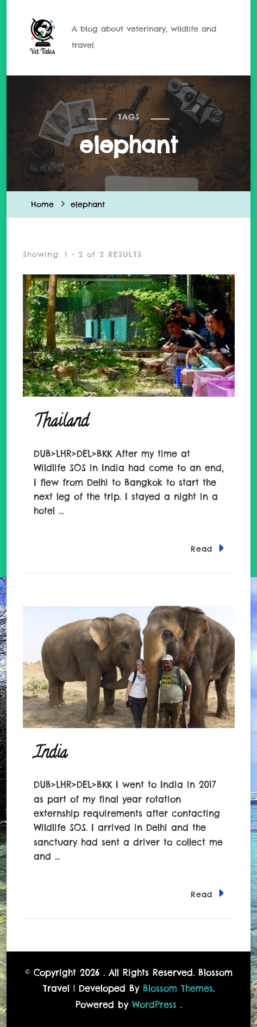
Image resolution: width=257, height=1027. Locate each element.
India (50, 754)
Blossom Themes (178, 988)
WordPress (154, 1004)
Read (207, 548)
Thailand (61, 423)
